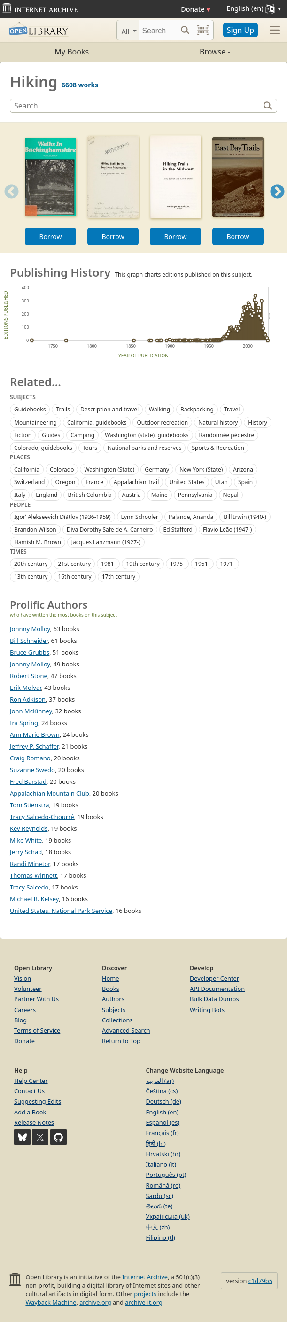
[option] (50, 187)
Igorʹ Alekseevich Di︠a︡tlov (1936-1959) (62, 517)
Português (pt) (166, 1174)
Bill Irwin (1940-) (245, 517)
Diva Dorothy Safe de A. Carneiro (110, 529)
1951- (202, 564)
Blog (20, 1020)
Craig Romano (30, 758)
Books (110, 988)
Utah (221, 482)
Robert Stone (28, 676)
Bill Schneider (29, 640)
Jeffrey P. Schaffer (34, 746)
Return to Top (121, 1040)
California (26, 469)
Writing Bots (207, 1009)
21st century (74, 564)
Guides (51, 435)
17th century (118, 576)
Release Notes (34, 1122)
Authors (113, 999)
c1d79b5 (260, 1280)
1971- (227, 564)
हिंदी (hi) (156, 1143)
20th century (30, 564)
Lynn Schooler (139, 517)
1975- (177, 564)
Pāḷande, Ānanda (191, 517)
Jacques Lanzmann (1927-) (105, 542)
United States (186, 482)
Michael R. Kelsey (34, 899)
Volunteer (28, 988)
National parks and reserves (144, 448)
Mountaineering (35, 422)
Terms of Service (37, 1030)
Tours (90, 448)
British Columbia (89, 495)
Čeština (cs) (162, 1091)
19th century (142, 564)
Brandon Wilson (35, 529)
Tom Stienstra (29, 805)
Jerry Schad (26, 852)
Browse (187, 51)
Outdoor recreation (162, 422)
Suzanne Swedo (32, 769)
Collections (117, 1020)
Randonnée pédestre (227, 435)
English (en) (162, 1112)
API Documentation (217, 988)
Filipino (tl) (160, 1237)
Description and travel (109, 409)
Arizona (243, 469)
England (46, 495)
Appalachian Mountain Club (49, 793)
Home (110, 978)
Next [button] (277, 203)
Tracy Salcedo (29, 887)
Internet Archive (145, 1277)
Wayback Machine (50, 1302)
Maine (159, 495)
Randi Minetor (30, 863)
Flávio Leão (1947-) (227, 529)
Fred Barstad (28, 781)
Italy (19, 495)
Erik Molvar (25, 687)
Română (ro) (163, 1185)
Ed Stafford (178, 529)
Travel (232, 409)
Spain (245, 482)
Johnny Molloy (30, 629)
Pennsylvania (195, 495)
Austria (131, 495)
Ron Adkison (28, 699)
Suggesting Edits (37, 1101)
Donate (195, 9)
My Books (71, 51)
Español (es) (163, 1122)
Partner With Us (36, 999)
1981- (108, 564)
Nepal (231, 495)
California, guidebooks (97, 422)
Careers (25, 1009)
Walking (159, 409)
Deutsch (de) (163, 1101)
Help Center (31, 1080)
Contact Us (29, 1091)
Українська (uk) (168, 1216)
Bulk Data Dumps (214, 999)
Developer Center (214, 978)
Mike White (26, 840)
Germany (157, 469)
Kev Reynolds (28, 828)
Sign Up (240, 30)
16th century (74, 576)
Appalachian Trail (136, 482)
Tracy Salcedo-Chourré (42, 816)
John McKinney (31, 711)
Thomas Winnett (33, 875)
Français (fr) (162, 1133)
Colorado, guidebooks (43, 448)
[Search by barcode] (202, 30)
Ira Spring (24, 723)
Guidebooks (30, 409)
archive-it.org (144, 1302)
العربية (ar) (160, 1080)
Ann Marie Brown (35, 734)
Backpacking (197, 409)
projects (145, 1294)
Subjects (113, 1009)
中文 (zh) (158, 1227)
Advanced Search (126, 1030)
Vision (22, 978)
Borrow (50, 236)
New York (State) (201, 469)
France (94, 482)
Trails (63, 409)
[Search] (157, 30)
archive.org (95, 1302)
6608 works (80, 84)
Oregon (65, 482)
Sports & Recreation (218, 448)
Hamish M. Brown (37, 542)
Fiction (22, 435)
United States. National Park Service (61, 910)
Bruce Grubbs (29, 652)
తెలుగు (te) (159, 1206)
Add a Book (30, 1112)
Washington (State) (109, 469)
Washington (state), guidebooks (146, 435)
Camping (82, 435)
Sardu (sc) (159, 1195)
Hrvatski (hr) (163, 1154)
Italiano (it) (161, 1164)
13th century (30, 576)
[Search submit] (185, 30)
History (257, 422)
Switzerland (29, 482)
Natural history (218, 422)
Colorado (62, 469)
